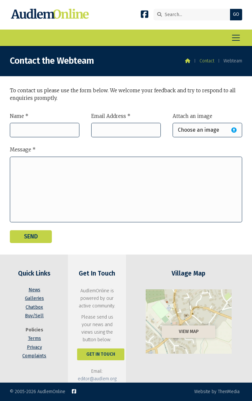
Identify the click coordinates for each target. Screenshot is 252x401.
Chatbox (34, 307)
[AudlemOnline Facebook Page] (144, 15)
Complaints (34, 356)
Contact (207, 61)
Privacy (34, 347)
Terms (34, 338)
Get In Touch (100, 354)
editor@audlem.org (97, 379)
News (34, 290)
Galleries (34, 298)
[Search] (193, 14)
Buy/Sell (34, 316)
